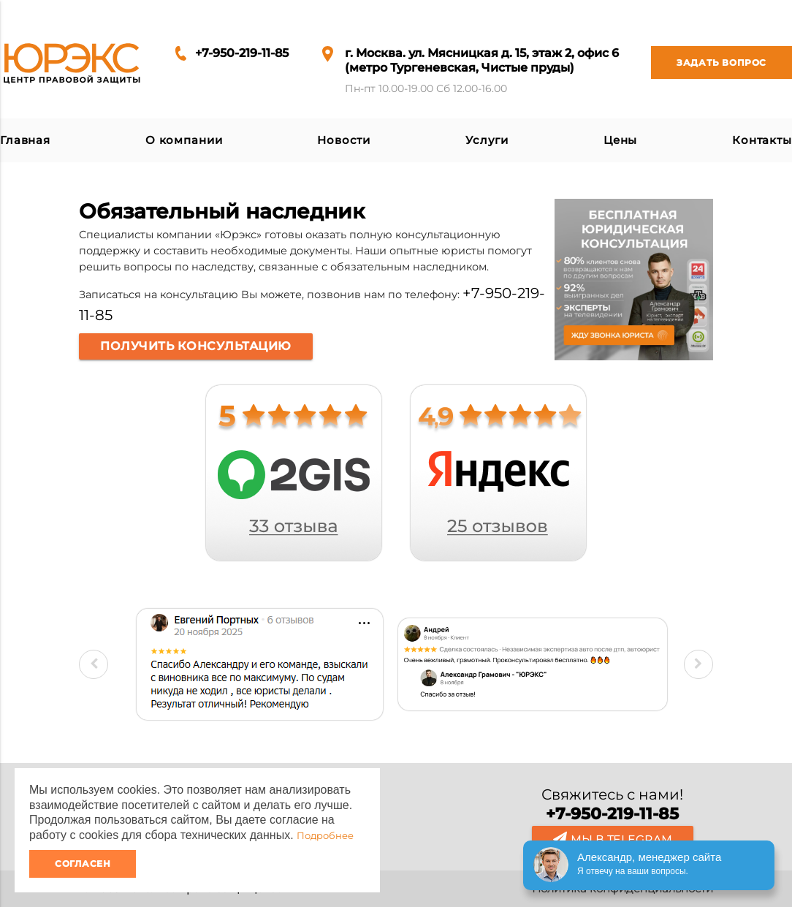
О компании (184, 140)
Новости (343, 140)
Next (698, 664)
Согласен (82, 863)
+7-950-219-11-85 (242, 53)
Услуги (487, 140)
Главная (25, 140)
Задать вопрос (708, 62)
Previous (93, 664)
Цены (620, 140)
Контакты (762, 140)
